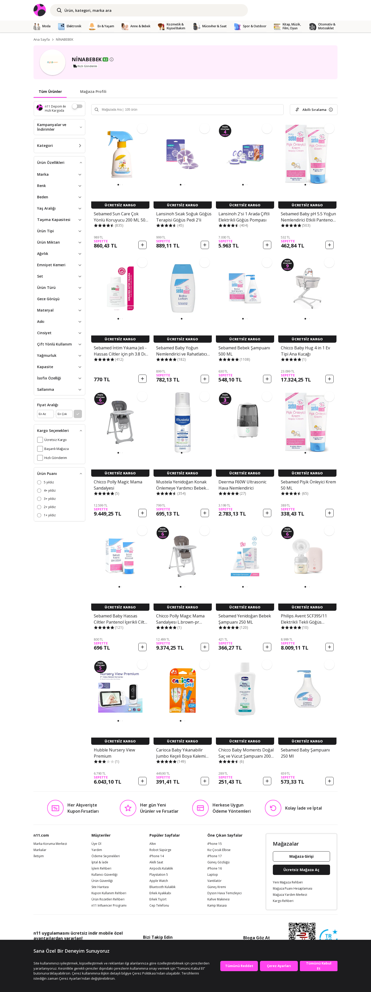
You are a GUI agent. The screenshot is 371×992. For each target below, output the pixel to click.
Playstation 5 (158, 875)
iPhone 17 (214, 856)
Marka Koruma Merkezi (50, 844)
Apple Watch (158, 881)
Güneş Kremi (216, 887)
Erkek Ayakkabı (160, 893)
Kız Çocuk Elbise (219, 850)
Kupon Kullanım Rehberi (108, 893)
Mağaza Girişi (301, 856)
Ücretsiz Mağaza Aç (301, 869)
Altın (152, 844)
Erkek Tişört (157, 899)
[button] (118, 185)
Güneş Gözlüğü (218, 862)
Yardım (96, 850)
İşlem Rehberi (101, 868)
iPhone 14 (156, 856)
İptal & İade (99, 862)
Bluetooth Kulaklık (162, 887)
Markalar (39, 850)
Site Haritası (100, 887)
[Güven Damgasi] (328, 938)
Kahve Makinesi (218, 899)
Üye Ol (96, 844)
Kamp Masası (217, 906)
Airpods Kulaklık (161, 868)
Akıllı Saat (156, 862)
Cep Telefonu (159, 906)
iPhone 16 (214, 868)
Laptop (212, 875)
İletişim (38, 856)
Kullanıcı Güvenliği (104, 875)
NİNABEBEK (64, 39)
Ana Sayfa (41, 39)
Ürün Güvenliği (102, 881)
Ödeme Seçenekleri (105, 856)
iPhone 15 (214, 844)
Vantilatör (214, 881)
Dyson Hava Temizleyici (224, 893)
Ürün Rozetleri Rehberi (107, 899)
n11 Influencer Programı (109, 906)
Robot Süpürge (160, 850)
